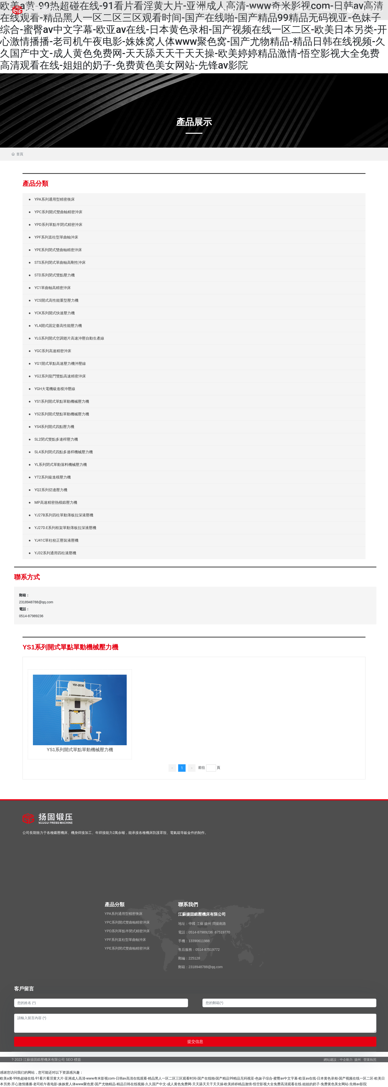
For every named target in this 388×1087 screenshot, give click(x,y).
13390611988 (199, 941)
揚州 (357, 1059)
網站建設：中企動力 (338, 1059)
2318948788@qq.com (36, 602)
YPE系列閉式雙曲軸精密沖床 (127, 948)
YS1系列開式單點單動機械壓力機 (80, 749)
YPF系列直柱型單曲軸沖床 (125, 940)
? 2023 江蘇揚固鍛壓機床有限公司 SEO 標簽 (46, 1059)
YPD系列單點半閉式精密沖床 (127, 931)
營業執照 (370, 1059)
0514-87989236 (369, 9)
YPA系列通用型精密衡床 (124, 914)
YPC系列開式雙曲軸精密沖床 (127, 922)
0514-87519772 (207, 950)
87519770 (222, 932)
